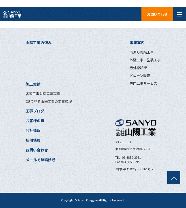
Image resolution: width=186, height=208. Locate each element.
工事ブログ (35, 111)
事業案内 (137, 42)
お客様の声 (35, 120)
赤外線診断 (138, 67)
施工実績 (33, 84)
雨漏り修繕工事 (142, 52)
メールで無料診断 (40, 159)
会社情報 (33, 130)
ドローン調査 (140, 75)
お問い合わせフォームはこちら (134, 169)
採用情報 (33, 140)
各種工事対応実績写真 (43, 93)
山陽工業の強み (39, 42)
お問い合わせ (157, 14)
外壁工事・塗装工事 (145, 59)
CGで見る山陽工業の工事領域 (49, 101)
